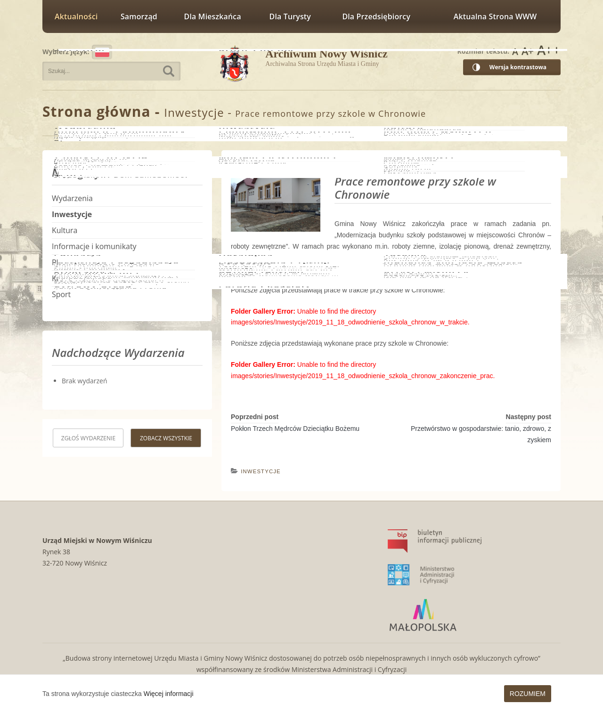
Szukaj (168, 71)
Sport (61, 294)
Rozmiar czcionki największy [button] (548, 50)
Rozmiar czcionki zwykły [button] (515, 50)
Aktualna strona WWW (495, 16)
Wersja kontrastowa (517, 67)
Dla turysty (290, 16)
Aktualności (76, 16)
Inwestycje (194, 112)
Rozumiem (528, 693)
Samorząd (139, 16)
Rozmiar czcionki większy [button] (527, 50)
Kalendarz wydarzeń (87, 278)
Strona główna (96, 111)
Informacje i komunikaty (94, 246)
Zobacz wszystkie (166, 438)
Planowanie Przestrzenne (96, 262)
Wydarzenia (72, 198)
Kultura (64, 230)
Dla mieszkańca (212, 16)
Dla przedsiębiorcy (376, 16)
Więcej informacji (169, 693)
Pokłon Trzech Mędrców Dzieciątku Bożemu (295, 428)
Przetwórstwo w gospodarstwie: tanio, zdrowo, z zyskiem (481, 434)
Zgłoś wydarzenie (88, 438)
